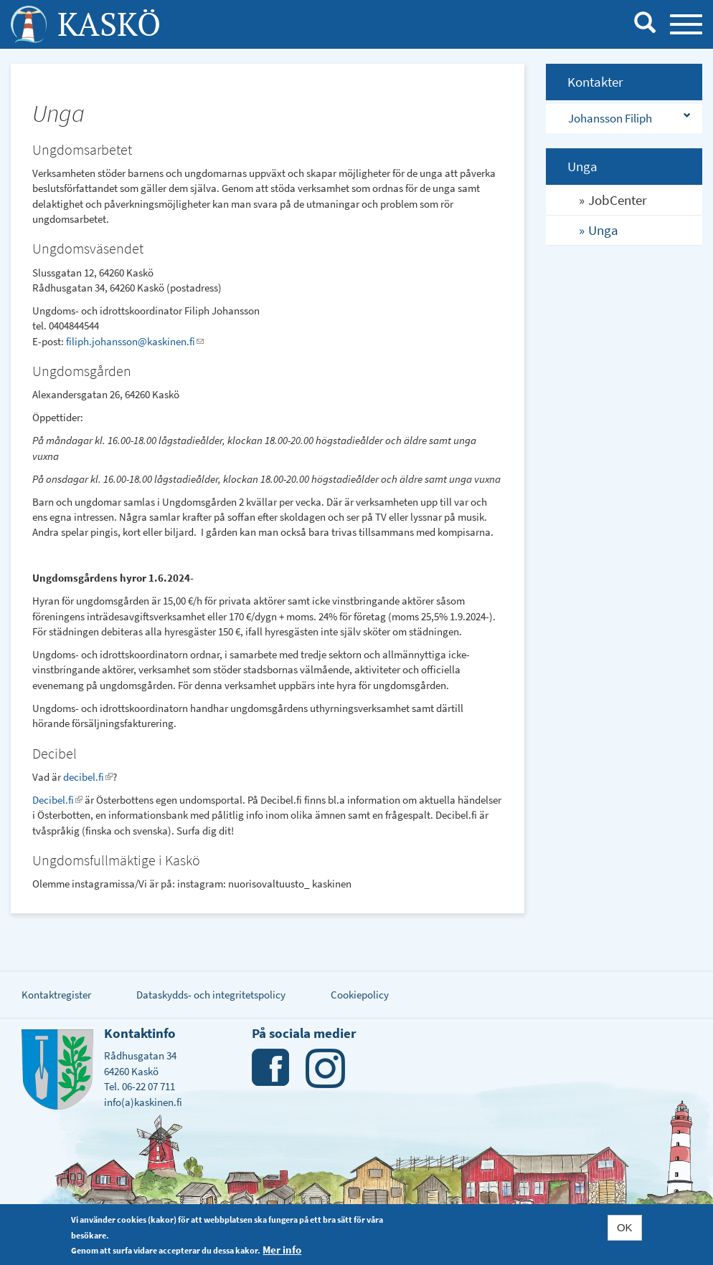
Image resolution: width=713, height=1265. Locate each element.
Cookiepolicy (360, 994)
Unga (603, 230)
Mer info (282, 1249)
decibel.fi (88, 777)
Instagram (325, 1068)
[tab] (624, 119)
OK (625, 1228)
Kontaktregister (56, 994)
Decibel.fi (57, 800)
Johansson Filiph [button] (610, 118)
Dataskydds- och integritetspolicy (210, 994)
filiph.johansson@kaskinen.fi (135, 341)
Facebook (271, 1068)
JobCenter (617, 199)
